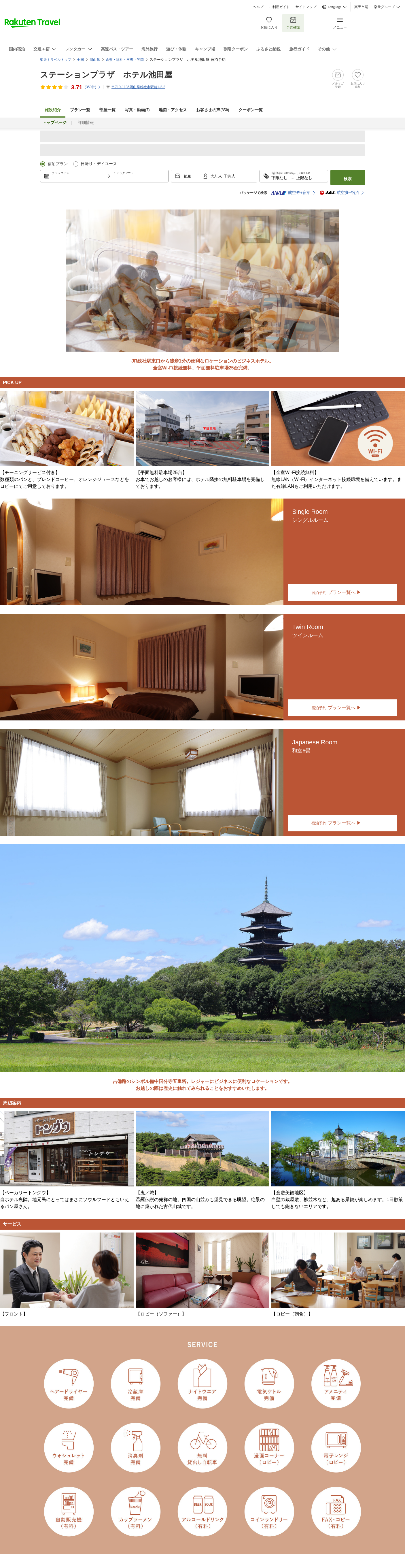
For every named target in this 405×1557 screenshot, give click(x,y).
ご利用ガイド (279, 7)
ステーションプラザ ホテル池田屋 (106, 74)
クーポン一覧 (251, 110)
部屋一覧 (107, 110)
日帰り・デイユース (99, 164)
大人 (214, 176)
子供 (228, 176)
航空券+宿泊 (291, 192)
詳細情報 (86, 122)
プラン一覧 (80, 110)
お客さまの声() (212, 110)
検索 (348, 179)
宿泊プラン (58, 164)
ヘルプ (258, 7)
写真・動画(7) (137, 110)
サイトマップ (306, 7)
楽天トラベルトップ (55, 60)
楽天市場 (361, 7)
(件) (93, 87)
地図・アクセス (173, 110)
